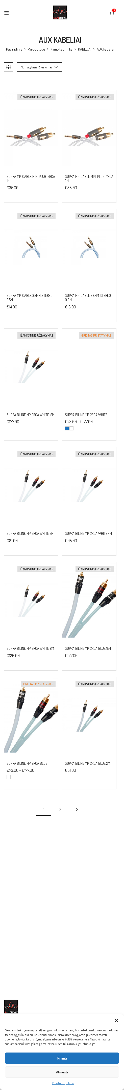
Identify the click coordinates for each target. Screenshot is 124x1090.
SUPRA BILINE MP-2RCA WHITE (88, 415)
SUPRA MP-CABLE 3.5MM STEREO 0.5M (30, 298)
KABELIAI (86, 49)
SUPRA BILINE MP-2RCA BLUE (27, 763)
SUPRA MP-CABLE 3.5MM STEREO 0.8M (90, 298)
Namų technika (63, 49)
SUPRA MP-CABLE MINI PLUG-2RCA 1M (31, 179)
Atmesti (62, 1072)
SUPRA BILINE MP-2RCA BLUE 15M (90, 649)
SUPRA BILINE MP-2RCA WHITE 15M (30, 415)
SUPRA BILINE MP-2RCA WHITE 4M (90, 534)
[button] (116, 1020)
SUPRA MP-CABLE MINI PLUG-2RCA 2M (91, 179)
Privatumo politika (63, 1083)
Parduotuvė (38, 49)
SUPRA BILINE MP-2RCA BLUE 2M (89, 763)
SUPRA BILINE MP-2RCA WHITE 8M (30, 649)
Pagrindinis (16, 49)
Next (78, 809)
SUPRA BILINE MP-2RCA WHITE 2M (30, 534)
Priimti (62, 1058)
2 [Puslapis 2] (62, 809)
